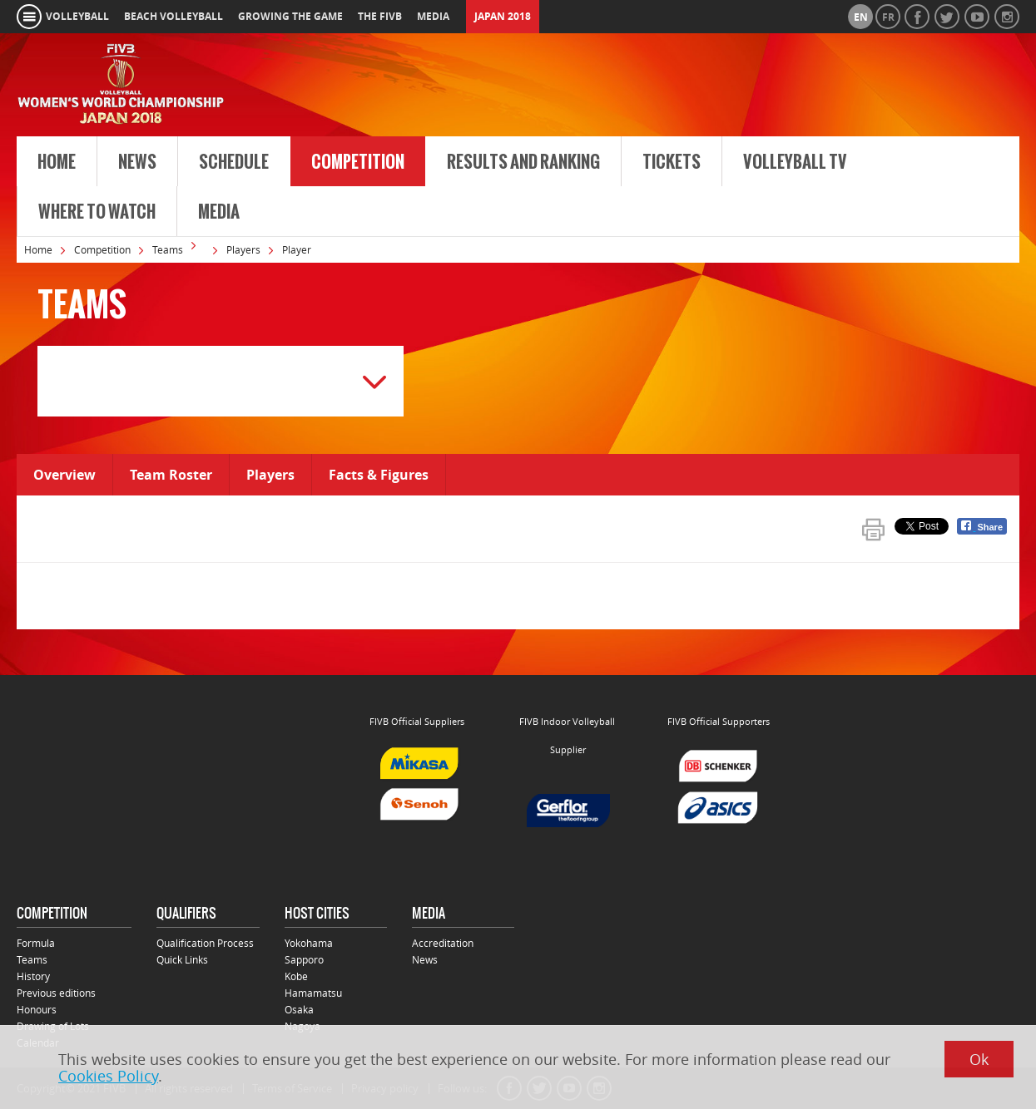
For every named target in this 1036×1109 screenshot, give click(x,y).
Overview (64, 475)
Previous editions (56, 992)
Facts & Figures (379, 475)
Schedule (234, 162)
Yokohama (309, 942)
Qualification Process (205, 942)
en (861, 17)
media (433, 16)
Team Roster (171, 475)
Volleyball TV (795, 162)
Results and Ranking (523, 162)
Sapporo (304, 959)
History (33, 976)
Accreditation (442, 942)
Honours (37, 1009)
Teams (167, 249)
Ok (979, 1059)
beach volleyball (173, 16)
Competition (357, 162)
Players (243, 249)
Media (219, 212)
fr (888, 17)
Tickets (671, 162)
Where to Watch (97, 212)
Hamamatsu (313, 992)
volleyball (77, 16)
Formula (36, 942)
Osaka (299, 1009)
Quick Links (182, 959)
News (137, 162)
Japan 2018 (502, 16)
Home (56, 162)
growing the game (290, 16)
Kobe (296, 976)
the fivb (380, 16)
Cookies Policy (108, 1076)
